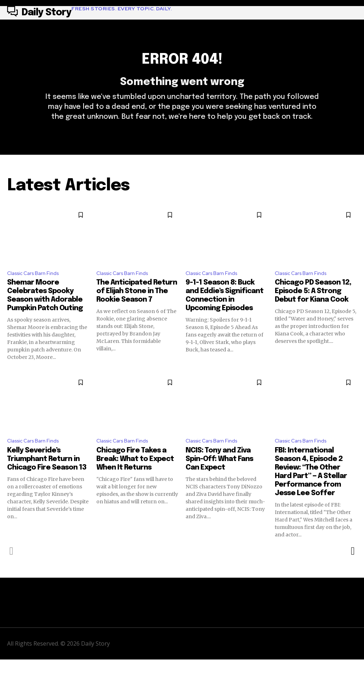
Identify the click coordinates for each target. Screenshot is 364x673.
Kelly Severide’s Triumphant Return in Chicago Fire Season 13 (46, 472)
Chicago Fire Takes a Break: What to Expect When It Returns (135, 472)
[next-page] (352, 564)
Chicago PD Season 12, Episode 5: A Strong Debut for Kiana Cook (313, 303)
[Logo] (89, 13)
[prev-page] (11, 564)
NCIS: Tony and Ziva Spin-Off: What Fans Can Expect (219, 472)
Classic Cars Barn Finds (36, 284)
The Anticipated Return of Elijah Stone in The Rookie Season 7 (136, 303)
